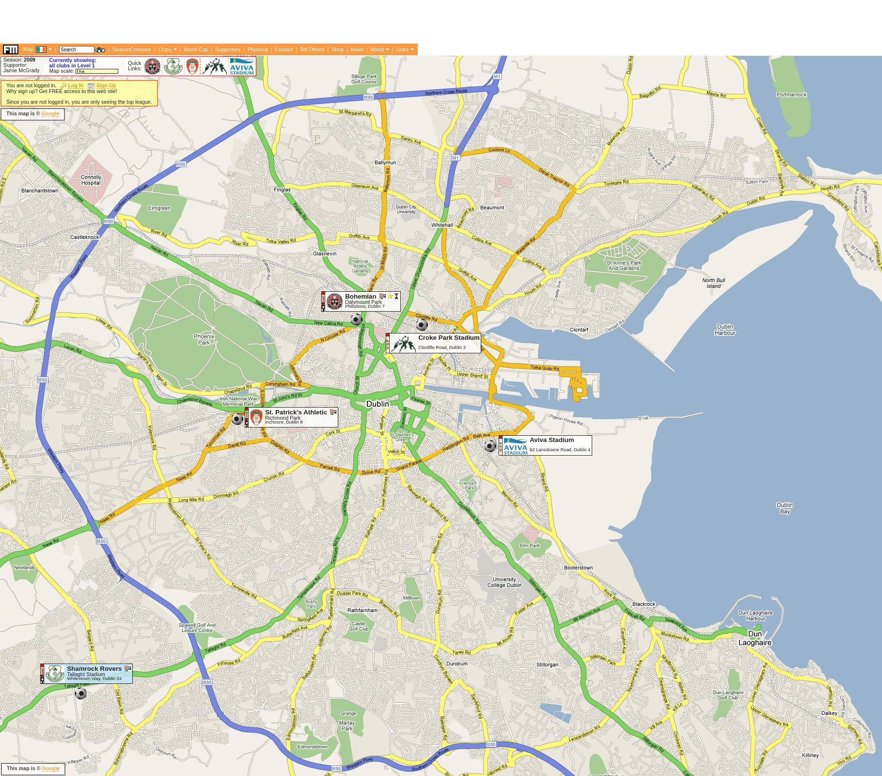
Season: (19, 60)
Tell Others (312, 49)
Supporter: (15, 65)
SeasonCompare (131, 49)
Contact (284, 49)
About (377, 49)
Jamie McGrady (21, 70)
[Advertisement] (176, 22)
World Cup (196, 49)
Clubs (164, 49)
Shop (337, 49)
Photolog (258, 49)
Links (402, 49)
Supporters (227, 49)
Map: (29, 49)
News (357, 49)
